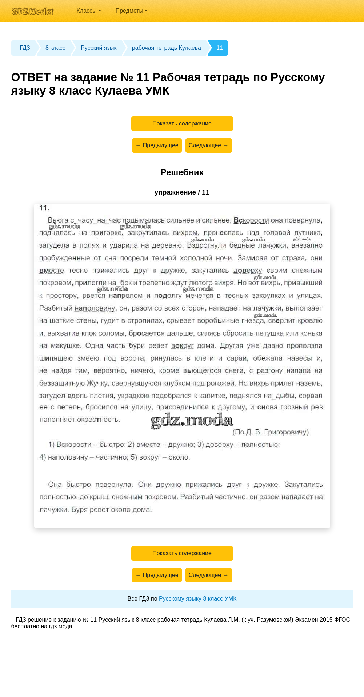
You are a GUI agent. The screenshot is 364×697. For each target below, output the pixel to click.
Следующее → (209, 145)
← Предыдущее (156, 145)
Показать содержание (182, 123)
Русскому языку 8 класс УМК (197, 599)
